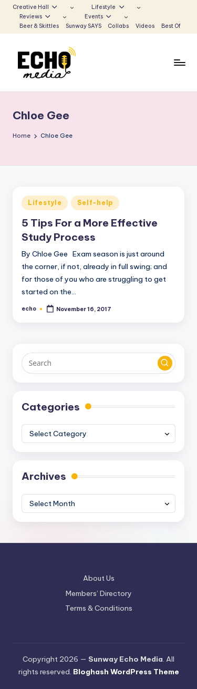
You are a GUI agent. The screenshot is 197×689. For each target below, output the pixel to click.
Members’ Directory (99, 593)
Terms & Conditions (98, 608)
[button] (165, 363)
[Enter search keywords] (98, 363)
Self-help (94, 203)
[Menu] (179, 63)
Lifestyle (44, 203)
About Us (99, 578)
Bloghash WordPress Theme (126, 671)
